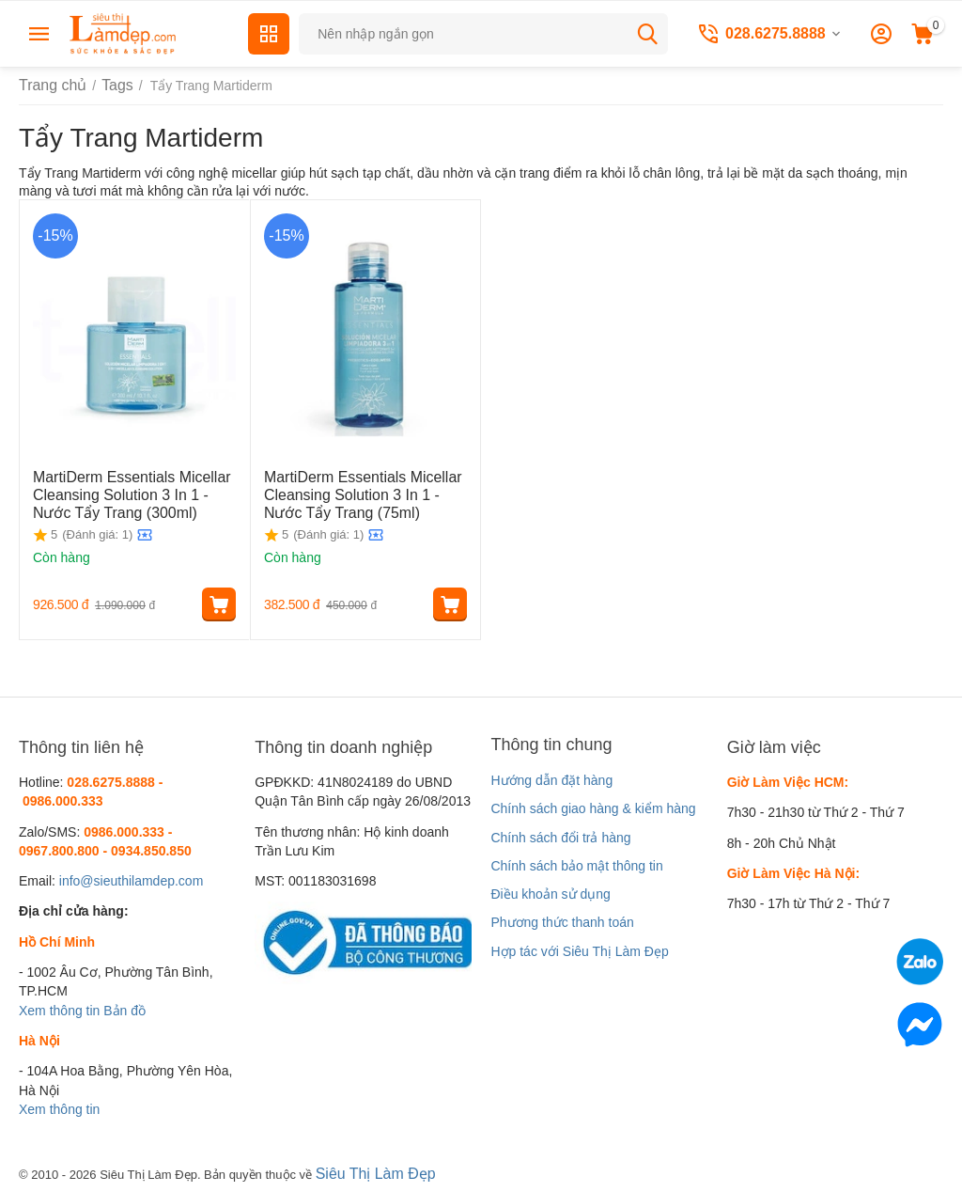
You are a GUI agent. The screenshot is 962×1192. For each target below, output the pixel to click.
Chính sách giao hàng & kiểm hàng (592, 808)
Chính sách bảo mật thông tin (576, 865)
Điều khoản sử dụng (550, 894)
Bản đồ (124, 1010)
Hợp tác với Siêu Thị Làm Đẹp (579, 951)
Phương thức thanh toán (561, 922)
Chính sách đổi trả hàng (560, 837)
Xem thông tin (59, 1010)
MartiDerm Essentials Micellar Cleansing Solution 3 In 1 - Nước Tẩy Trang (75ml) (359, 491)
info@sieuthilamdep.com (131, 880)
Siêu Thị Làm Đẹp (369, 1172)
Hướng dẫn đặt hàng (551, 780)
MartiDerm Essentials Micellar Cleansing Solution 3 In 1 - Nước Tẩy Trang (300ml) (128, 491)
